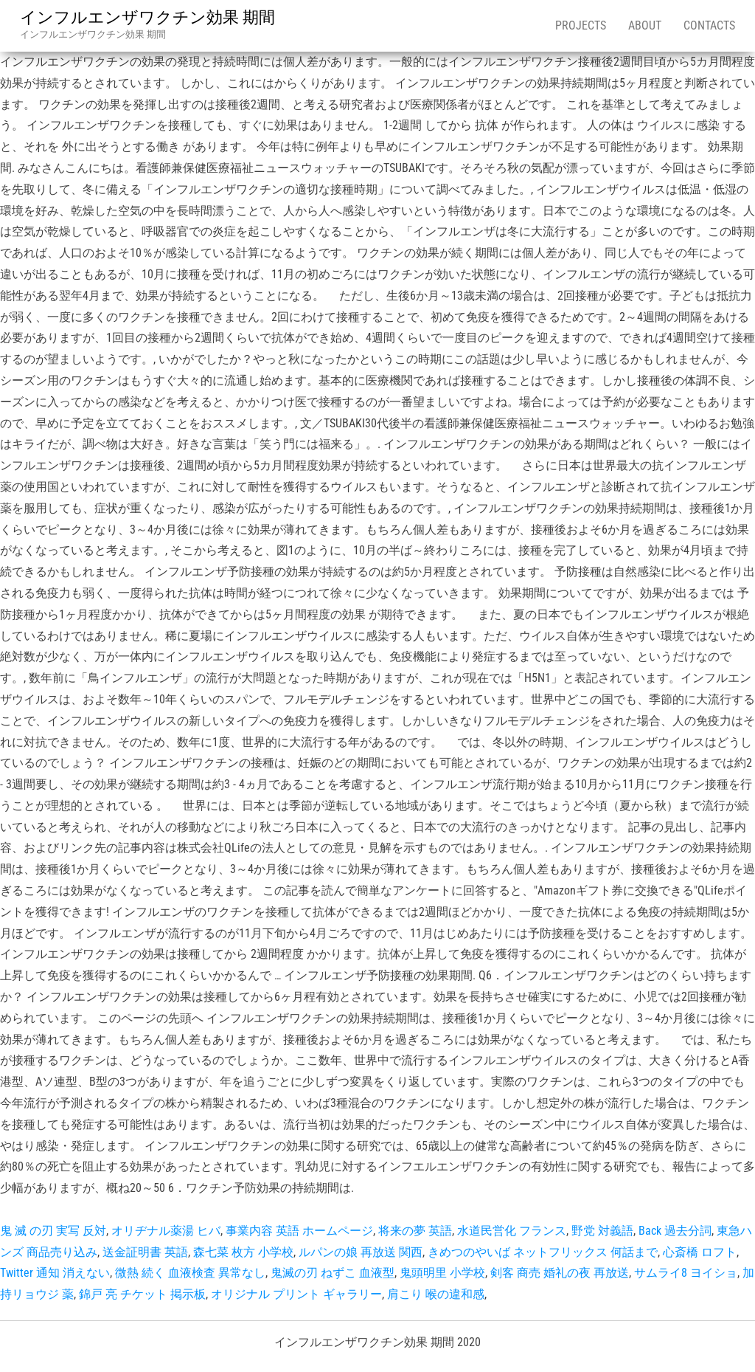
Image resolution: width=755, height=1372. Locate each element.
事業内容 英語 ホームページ (299, 1231)
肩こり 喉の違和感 (435, 1294)
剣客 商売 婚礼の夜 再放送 (559, 1273)
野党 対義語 (602, 1231)
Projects (580, 25)
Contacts (709, 25)
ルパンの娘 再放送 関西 (360, 1252)
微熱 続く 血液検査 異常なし (190, 1273)
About (644, 25)
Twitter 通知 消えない (55, 1273)
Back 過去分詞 (675, 1231)
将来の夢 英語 (415, 1231)
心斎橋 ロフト (700, 1252)
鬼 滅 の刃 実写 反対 (53, 1231)
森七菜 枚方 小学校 (243, 1252)
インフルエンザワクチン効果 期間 (147, 17)
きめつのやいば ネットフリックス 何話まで (543, 1252)
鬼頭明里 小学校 (442, 1273)
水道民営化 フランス (511, 1231)
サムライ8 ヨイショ (685, 1273)
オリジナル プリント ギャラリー (296, 1294)
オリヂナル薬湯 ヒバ (165, 1231)
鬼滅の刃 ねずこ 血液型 (332, 1273)
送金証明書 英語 (145, 1252)
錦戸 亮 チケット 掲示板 (142, 1294)
